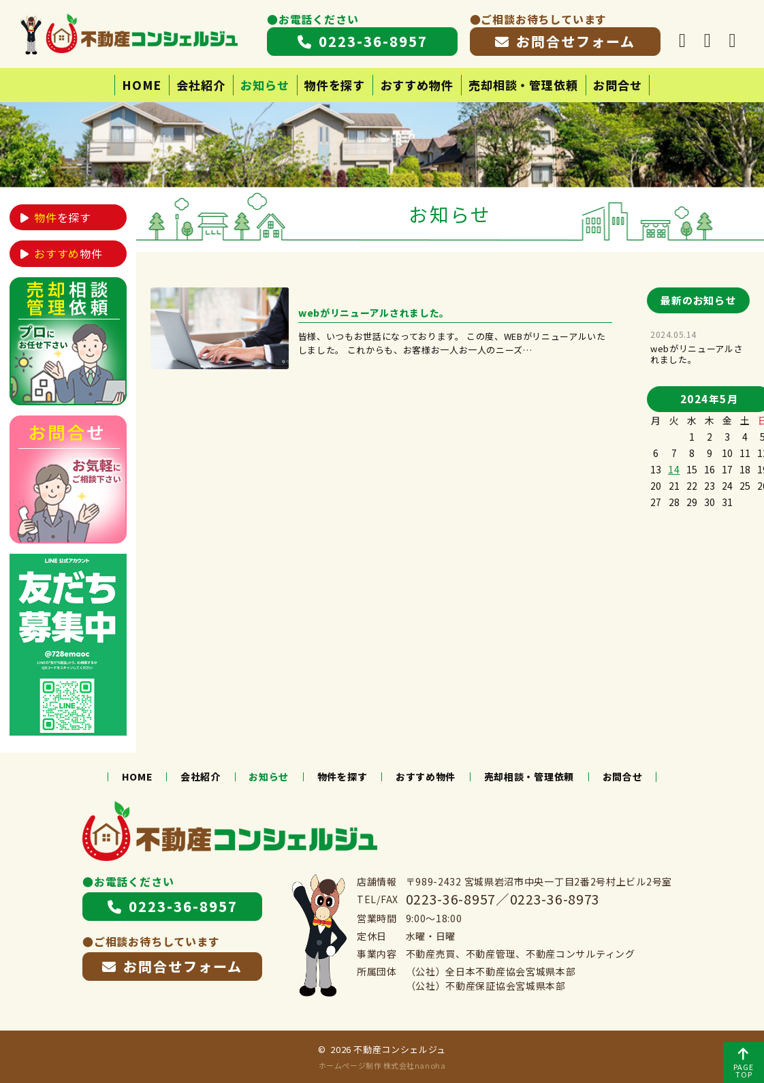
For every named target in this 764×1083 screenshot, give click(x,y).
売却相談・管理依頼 (523, 84)
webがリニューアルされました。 (696, 354)
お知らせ (264, 84)
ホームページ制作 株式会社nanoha (382, 1065)
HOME (141, 84)
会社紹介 (200, 84)
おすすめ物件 (417, 84)
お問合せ (617, 84)
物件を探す (334, 84)
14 (674, 469)
